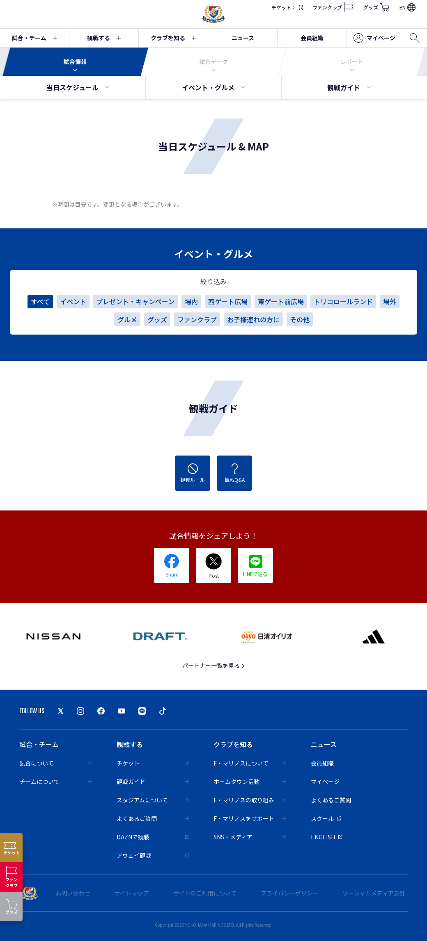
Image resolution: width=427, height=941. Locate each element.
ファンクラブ (333, 7)
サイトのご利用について (204, 893)
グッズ (376, 7)
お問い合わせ (72, 893)
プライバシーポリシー (289, 893)
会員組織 (312, 38)
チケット (287, 7)
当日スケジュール (77, 87)
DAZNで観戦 (153, 837)
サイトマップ (131, 893)
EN (407, 7)
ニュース (243, 38)
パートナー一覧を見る (213, 665)
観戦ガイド (349, 87)
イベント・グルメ (213, 87)
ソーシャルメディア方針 (373, 893)
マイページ (374, 38)
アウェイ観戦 (153, 855)
